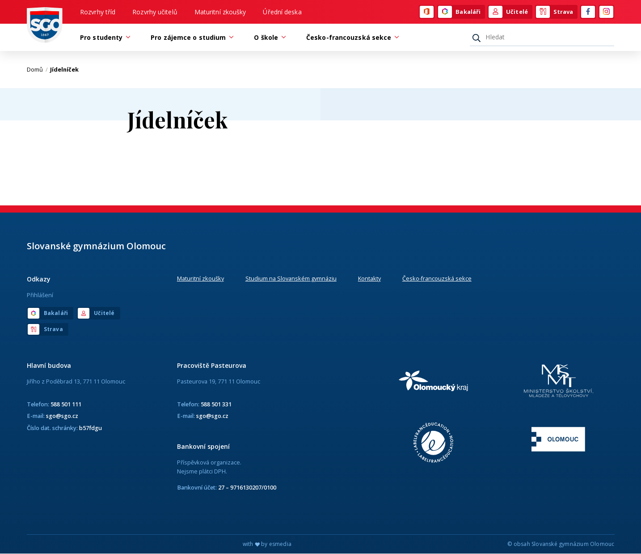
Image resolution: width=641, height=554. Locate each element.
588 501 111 (66, 404)
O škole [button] (268, 37)
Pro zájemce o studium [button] (190, 37)
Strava (555, 12)
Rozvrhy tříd (97, 12)
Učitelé (508, 12)
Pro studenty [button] (103, 37)
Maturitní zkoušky (220, 12)
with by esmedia (267, 544)
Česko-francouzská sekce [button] (351, 37)
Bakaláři (459, 12)
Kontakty (369, 278)
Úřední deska (282, 12)
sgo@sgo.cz (62, 416)
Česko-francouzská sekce (437, 278)
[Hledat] (542, 37)
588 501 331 (216, 404)
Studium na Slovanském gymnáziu (291, 278)
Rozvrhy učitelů (154, 12)
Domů (37, 69)
